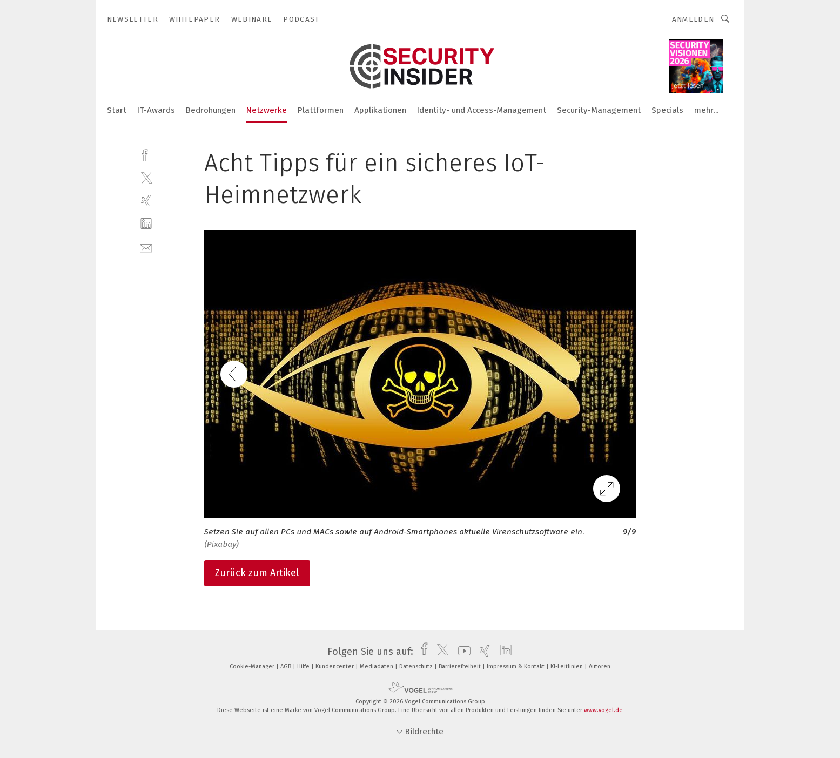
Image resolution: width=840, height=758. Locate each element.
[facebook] (146, 154)
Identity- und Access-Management (481, 110)
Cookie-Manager (253, 666)
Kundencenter (335, 666)
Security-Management (599, 110)
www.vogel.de (603, 710)
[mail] (146, 247)
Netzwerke (266, 110)
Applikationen (380, 110)
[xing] (146, 200)
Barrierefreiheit (460, 666)
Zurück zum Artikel (257, 573)
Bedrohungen (211, 110)
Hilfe (304, 666)
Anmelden (693, 19)
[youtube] (462, 652)
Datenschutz (416, 666)
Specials (667, 110)
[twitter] (146, 177)
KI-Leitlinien (567, 666)
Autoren (599, 666)
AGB (286, 666)
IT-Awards (156, 110)
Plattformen (321, 110)
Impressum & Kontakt (516, 666)
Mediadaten (377, 666)
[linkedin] (146, 224)
